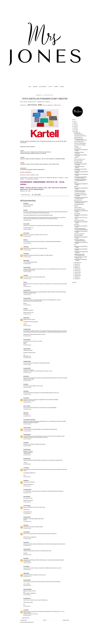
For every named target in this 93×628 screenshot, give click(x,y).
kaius (24, 558)
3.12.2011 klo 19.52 (27, 430)
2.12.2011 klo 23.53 (27, 380)
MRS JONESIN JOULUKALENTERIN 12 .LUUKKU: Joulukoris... (81, 198)
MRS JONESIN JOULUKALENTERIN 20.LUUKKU (80, 170)
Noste (24, 376)
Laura (24, 467)
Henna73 (25, 496)
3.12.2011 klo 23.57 (27, 464)
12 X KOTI (50, 86)
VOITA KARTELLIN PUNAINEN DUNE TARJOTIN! (81, 252)
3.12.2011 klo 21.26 (27, 454)
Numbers (76, 206)
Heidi (24, 391)
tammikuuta (76, 278)
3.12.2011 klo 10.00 (27, 387)
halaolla (25, 532)
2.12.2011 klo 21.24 (27, 304)
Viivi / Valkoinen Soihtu (27, 419)
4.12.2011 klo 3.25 (26, 486)
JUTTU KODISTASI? (42, 86)
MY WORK (56, 86)
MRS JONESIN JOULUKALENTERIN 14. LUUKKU (81, 188)
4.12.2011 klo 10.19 (27, 492)
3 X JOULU (76, 157)
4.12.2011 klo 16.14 (27, 513)
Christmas (76, 146)
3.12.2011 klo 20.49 (27, 438)
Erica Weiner (76, 224)
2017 (74, 121)
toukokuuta (76, 272)
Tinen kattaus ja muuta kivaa (79, 193)
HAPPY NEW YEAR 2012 (78, 134)
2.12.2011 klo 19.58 (27, 220)
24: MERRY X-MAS (77, 148)
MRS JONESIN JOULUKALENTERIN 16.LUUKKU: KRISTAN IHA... (80, 180)
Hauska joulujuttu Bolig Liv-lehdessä (79, 167)
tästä (37, 174)
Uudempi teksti (24, 620)
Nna (24, 384)
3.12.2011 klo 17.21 (27, 416)
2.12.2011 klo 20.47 (27, 256)
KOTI (75, 244)
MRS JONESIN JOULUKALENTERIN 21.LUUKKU (80, 164)
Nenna (24, 233)
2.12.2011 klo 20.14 (27, 243)
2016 (74, 123)
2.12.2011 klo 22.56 (27, 357)
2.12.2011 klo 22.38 (27, 345)
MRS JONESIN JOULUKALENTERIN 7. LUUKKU (81, 226)
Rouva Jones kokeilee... (78, 160)
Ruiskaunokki (25, 589)
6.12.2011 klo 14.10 (27, 569)
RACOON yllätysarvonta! (79, 141)
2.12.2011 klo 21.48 (27, 325)
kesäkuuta (76, 270)
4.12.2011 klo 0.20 (26, 476)
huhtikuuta (76, 273)
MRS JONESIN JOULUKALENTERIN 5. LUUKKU (81, 237)
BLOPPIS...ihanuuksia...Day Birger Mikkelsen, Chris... (80, 257)
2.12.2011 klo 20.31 (27, 250)
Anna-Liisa (25, 505)
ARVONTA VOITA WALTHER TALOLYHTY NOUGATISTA (79, 191)
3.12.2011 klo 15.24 (27, 402)
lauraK (24, 398)
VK (23, 210)
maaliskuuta (76, 275)
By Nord (76, 182)
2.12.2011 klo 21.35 (27, 314)
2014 (74, 126)
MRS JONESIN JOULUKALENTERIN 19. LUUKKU (81, 172)
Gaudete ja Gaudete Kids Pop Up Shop (80, 218)
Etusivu (44, 620)
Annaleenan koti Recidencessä (80, 135)
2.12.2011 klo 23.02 (27, 364)
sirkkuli (24, 573)
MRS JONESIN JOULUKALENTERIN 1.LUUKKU (80, 260)
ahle (24, 525)
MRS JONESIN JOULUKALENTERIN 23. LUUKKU (81, 150)
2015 (74, 125)
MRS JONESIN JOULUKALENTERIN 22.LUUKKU (80, 155)
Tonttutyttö (25, 361)
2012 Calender (77, 213)
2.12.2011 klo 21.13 (27, 286)
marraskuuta (77, 262)
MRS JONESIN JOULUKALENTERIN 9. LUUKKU (81, 215)
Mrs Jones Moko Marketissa (79, 209)
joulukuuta (76, 132)
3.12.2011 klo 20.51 (27, 445)
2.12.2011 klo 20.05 (27, 229)
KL (23, 308)
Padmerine (25, 427)
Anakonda (25, 434)
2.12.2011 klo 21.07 (27, 278)
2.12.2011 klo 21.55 (27, 335)
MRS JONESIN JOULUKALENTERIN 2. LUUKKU (81, 250)
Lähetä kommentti (25, 617)
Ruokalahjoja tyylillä (78, 162)
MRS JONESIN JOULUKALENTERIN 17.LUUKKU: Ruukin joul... (80, 177)
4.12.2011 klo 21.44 (27, 521)
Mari (24, 203)
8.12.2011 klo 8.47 (26, 606)
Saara (24, 542)
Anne (24, 442)
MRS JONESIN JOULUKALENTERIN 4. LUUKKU (81, 243)
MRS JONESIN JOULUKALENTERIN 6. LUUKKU (81, 232)
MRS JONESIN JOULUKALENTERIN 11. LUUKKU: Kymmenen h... (81, 202)
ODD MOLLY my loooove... (79, 220)
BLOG (30, 86)
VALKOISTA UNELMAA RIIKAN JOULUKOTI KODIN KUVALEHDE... (81, 229)
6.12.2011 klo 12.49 (27, 554)
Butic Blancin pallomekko (79, 233)
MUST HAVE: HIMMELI (78, 235)
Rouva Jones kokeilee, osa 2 (79, 159)
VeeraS (24, 566)
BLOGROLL (62, 86)
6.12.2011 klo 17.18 (27, 576)
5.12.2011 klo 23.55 (27, 538)
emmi (24, 253)
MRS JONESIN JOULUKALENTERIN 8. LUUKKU (81, 222)
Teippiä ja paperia (77, 207)
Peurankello (25, 489)
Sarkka (24, 260)
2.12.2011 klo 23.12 (27, 372)
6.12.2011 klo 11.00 (27, 545)
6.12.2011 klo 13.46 (27, 562)
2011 (74, 131)
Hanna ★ (25, 406)
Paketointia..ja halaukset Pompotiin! (79, 153)
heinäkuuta (76, 269)
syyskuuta (76, 265)
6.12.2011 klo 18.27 (27, 585)
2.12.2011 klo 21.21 (27, 294)
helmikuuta (76, 277)
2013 (74, 128)
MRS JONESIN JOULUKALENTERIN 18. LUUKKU (81, 175)
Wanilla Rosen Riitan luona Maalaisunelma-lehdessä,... (80, 240)
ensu (24, 610)
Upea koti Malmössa (78, 137)
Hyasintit (76, 186)
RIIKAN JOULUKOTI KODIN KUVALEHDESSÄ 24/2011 (79, 255)
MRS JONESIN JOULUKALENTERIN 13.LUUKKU (80, 195)
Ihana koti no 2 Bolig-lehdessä (80, 143)
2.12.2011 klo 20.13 (27, 236)
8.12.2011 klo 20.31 (27, 615)
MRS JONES (35, 86)
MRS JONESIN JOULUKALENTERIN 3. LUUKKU (81, 247)
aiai (24, 275)
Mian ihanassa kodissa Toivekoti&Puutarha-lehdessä (80, 139)
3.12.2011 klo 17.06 (27, 409)
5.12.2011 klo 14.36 (27, 528)
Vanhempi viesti (66, 620)
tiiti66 (24, 246)
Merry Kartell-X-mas (78, 200)
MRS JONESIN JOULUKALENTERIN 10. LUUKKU (81, 211)
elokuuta (76, 267)
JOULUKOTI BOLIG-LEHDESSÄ (80, 144)
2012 (74, 129)
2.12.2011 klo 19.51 (27, 206)
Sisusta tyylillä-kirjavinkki (79, 204)
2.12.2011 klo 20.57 (27, 271)
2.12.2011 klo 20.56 (27, 263)
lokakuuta (76, 264)
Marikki (24, 317)
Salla (24, 412)
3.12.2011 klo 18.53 (27, 424)
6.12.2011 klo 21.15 (27, 594)
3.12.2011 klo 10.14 (27, 394)
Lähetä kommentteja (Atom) (28, 622)
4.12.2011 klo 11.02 (27, 502)
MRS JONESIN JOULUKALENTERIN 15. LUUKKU (81, 184)
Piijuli (24, 480)
